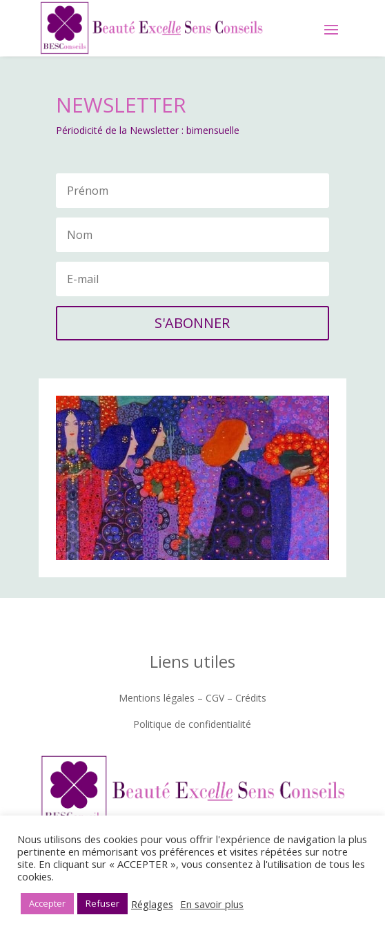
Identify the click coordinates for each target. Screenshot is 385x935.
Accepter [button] (47, 903)
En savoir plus (212, 904)
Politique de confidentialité (192, 724)
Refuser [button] (102, 903)
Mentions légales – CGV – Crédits (192, 697)
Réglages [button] (152, 904)
